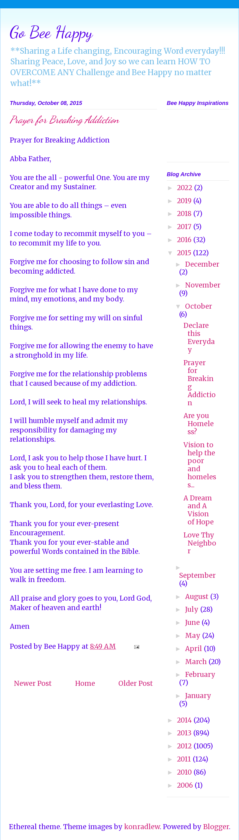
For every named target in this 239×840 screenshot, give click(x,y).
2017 (185, 226)
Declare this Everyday (199, 337)
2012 (185, 746)
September (197, 575)
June (193, 622)
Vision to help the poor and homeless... (199, 465)
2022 (185, 187)
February (200, 674)
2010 (185, 772)
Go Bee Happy (51, 32)
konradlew (142, 826)
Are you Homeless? (198, 423)
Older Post (135, 683)
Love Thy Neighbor (199, 543)
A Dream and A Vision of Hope (198, 510)
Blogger (216, 826)
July (192, 609)
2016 (185, 239)
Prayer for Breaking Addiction (199, 382)
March (196, 661)
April (194, 648)
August (197, 596)
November (202, 285)
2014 (185, 720)
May (193, 635)
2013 (185, 733)
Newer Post (33, 683)
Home (85, 683)
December (202, 264)
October (198, 306)
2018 (185, 213)
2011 (185, 759)
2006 (186, 785)
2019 (185, 201)
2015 (185, 253)
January (198, 695)
